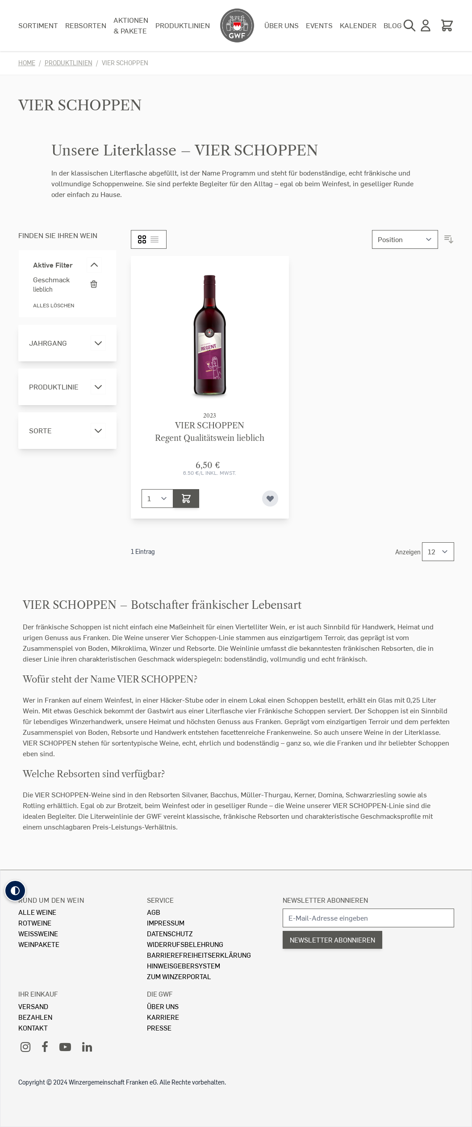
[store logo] (237, 25)
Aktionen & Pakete (130, 25)
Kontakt (33, 1027)
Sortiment (38, 25)
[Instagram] (25, 1046)
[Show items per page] (438, 551)
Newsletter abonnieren (325, 900)
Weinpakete (38, 944)
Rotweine (34, 922)
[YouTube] (65, 1046)
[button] (15, 890)
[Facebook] (44, 1046)
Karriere (163, 1017)
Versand (33, 1006)
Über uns (281, 25)
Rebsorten (85, 25)
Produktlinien (182, 25)
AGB (153, 912)
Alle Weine (37, 912)
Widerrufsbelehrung (185, 944)
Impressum (165, 922)
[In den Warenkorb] (186, 498)
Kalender (358, 25)
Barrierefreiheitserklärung (199, 954)
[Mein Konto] (425, 25)
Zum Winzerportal (179, 976)
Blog (393, 25)
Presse (159, 1027)
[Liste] (154, 239)
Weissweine (38, 933)
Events (319, 25)
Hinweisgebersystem (183, 965)
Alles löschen (53, 305)
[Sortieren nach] (405, 239)
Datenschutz (170, 933)
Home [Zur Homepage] (26, 63)
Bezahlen (35, 1017)
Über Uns (163, 1006)
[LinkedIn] (87, 1046)
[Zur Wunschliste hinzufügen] (270, 498)
